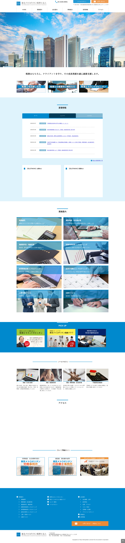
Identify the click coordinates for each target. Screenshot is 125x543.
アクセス (100, 9)
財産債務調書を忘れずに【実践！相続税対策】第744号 (61, 129)
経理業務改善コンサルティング (29, 509)
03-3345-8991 (63, 2)
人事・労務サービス (26, 514)
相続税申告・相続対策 (26, 504)
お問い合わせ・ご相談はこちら (92, 523)
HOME (24, 9)
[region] (62, 39)
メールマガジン (81, 1)
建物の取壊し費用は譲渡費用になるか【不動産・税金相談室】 (63, 136)
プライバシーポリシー (88, 512)
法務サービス (24, 517)
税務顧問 (23, 499)
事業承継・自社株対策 (26, 502)
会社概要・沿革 (86, 499)
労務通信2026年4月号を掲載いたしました (57, 123)
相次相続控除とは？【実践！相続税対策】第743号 (60, 150)
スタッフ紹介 (86, 507)
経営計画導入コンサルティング (29, 512)
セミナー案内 (53, 502)
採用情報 (85, 9)
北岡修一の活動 (86, 509)
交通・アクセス (86, 504)
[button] (2, 39)
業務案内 (39, 9)
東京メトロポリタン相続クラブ (57, 499)
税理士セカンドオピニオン (56, 497)
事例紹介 (70, 9)
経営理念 (85, 502)
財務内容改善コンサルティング (29, 507)
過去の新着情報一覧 (98, 160)
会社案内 (54, 9)
